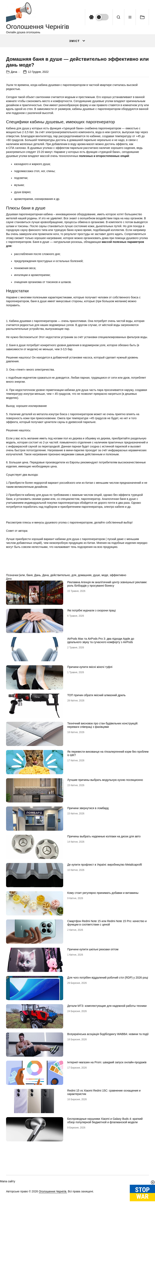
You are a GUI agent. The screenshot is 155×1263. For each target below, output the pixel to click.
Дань (37, 682)
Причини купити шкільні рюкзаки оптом (92, 1056)
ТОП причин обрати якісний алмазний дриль (96, 802)
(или (22, 682)
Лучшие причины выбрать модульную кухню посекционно (105, 887)
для (73, 682)
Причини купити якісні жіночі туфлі (89, 774)
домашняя (85, 682)
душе (96, 682)
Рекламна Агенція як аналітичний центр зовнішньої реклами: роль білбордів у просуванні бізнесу (107, 691)
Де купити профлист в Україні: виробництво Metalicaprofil (104, 971)
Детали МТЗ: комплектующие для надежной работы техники (107, 1113)
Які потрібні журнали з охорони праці (91, 717)
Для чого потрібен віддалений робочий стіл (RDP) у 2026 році (107, 1084)
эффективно (118, 682)
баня (29, 682)
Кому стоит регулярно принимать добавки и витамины (102, 1000)
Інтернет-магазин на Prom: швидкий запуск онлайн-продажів (106, 1169)
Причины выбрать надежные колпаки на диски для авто (103, 943)
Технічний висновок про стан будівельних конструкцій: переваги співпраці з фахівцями (102, 832)
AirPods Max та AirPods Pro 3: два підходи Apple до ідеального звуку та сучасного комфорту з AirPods (100, 747)
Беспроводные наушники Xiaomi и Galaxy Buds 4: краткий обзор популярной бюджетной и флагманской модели (104, 1227)
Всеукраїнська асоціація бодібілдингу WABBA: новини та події (108, 1141)
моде (105, 682)
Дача (14, 179)
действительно (60, 682)
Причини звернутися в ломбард (88, 915)
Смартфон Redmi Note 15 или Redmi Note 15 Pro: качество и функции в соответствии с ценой (107, 1030)
